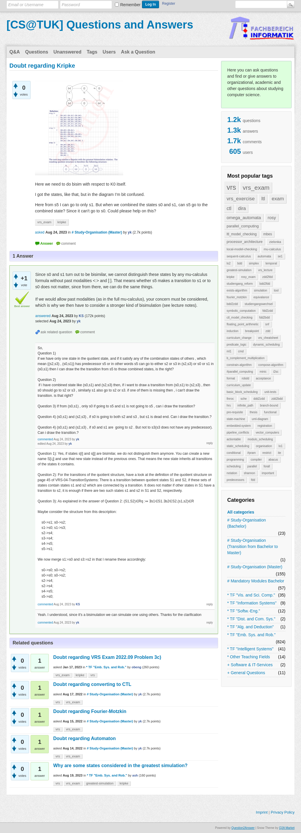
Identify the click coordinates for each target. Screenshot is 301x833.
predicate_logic (236, 344)
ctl (229, 208)
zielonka (275, 242)
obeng (136, 667)
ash (135, 775)
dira (242, 208)
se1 (280, 256)
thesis (253, 412)
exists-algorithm (237, 290)
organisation (264, 446)
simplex (254, 263)
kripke (231, 277)
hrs (229, 405)
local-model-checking (242, 249)
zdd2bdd (276, 398)
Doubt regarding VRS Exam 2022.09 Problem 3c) (107, 657)
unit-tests (270, 392)
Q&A (14, 51)
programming (235, 459)
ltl (263, 198)
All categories (240, 512)
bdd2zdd (232, 304)
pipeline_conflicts (238, 432)
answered (43, 316)
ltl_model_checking (242, 234)
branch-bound (269, 405)
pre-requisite (235, 412)
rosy (272, 217)
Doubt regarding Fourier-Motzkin (89, 711)
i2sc (275, 371)
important (268, 473)
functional (270, 412)
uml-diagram (260, 419)
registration (264, 425)
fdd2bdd (264, 317)
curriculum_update (239, 385)
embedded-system (239, 425)
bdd (239, 263)
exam (278, 198)
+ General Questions (246, 672)
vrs (231, 187)
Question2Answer (243, 827)
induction (232, 331)
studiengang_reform (240, 283)
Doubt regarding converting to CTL (92, 684)
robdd (245, 378)
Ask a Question (138, 51)
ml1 (229, 351)
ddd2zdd (259, 398)
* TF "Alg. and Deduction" (250, 626)
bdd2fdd (265, 283)
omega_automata (244, 217)
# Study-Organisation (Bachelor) (246, 523)
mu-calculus (272, 249)
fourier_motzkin (237, 297)
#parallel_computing (240, 371)
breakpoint (252, 331)
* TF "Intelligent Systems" (250, 649)
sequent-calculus (239, 256)
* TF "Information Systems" (252, 603)
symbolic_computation (241, 310)
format (231, 378)
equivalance (261, 297)
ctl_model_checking (239, 317)
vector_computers (267, 432)
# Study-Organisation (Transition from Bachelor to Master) (252, 546)
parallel (252, 466)
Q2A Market (287, 827)
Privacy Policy (283, 812)
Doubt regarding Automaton (84, 738)
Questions (36, 51)
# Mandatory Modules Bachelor (255, 581)
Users (109, 51)
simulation (260, 290)
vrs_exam (256, 187)
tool (276, 290)
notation (232, 473)
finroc (230, 398)
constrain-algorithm (239, 364)
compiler (256, 459)
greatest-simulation (239, 270)
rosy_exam (248, 277)
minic (263, 371)
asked (39, 232)
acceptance (263, 378)
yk (140, 694)
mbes (267, 234)
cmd (241, 351)
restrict (266, 452)
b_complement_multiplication (246, 358)
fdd (253, 480)
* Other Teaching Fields (248, 656)
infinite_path (245, 405)
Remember (130, 5)
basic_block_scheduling (242, 392)
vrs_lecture (265, 270)
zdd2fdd (267, 277)
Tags (92, 51)
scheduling (234, 466)
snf (267, 324)
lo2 (228, 263)
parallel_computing (243, 226)
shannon (249, 473)
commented (45, 439)
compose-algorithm (270, 364)
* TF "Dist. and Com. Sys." (251, 619)
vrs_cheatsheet (268, 337)
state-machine (236, 419)
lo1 (280, 446)
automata (264, 256)
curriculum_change (239, 337)
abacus (273, 459)
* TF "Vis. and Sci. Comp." (251, 595)
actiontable (234, 439)
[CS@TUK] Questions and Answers (99, 25)
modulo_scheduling (260, 439)
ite (279, 452)
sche (243, 398)
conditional (234, 452)
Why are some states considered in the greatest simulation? (120, 765)
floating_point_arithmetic (242, 324)
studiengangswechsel (259, 304)
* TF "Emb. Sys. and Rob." (251, 634)
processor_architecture (244, 242)
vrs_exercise (241, 198)
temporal (271, 263)
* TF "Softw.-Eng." (243, 611)
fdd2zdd (267, 310)
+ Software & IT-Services (249, 664)
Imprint (262, 812)
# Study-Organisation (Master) (254, 566)
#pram (252, 452)
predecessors (235, 480)
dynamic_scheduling (266, 344)
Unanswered (67, 51)
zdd (267, 331)
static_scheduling (238, 446)
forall (267, 466)
